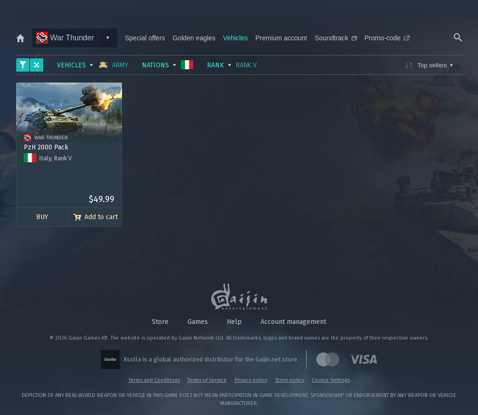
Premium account (281, 38)
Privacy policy (250, 380)
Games (197, 322)
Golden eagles (194, 38)
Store (160, 322)
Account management (293, 322)
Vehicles (235, 38)
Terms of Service (207, 380)
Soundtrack (336, 38)
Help (234, 322)
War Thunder (65, 38)
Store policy (289, 380)
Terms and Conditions (154, 380)
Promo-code (387, 38)
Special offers (145, 38)
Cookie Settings (331, 380)
